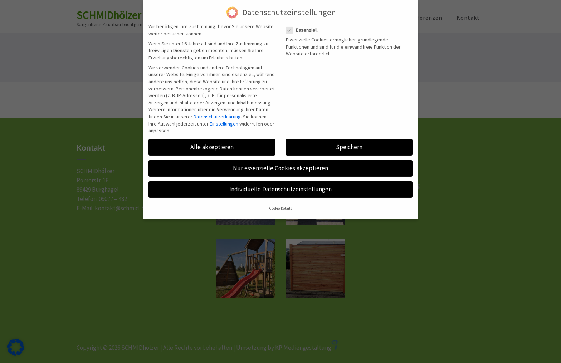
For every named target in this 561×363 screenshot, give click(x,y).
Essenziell (304, 22)
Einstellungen (224, 116)
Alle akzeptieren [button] (212, 139)
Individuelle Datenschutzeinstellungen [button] (280, 182)
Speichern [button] (349, 139)
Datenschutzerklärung (217, 109)
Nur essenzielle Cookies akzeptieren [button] (280, 161)
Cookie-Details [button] (280, 200)
